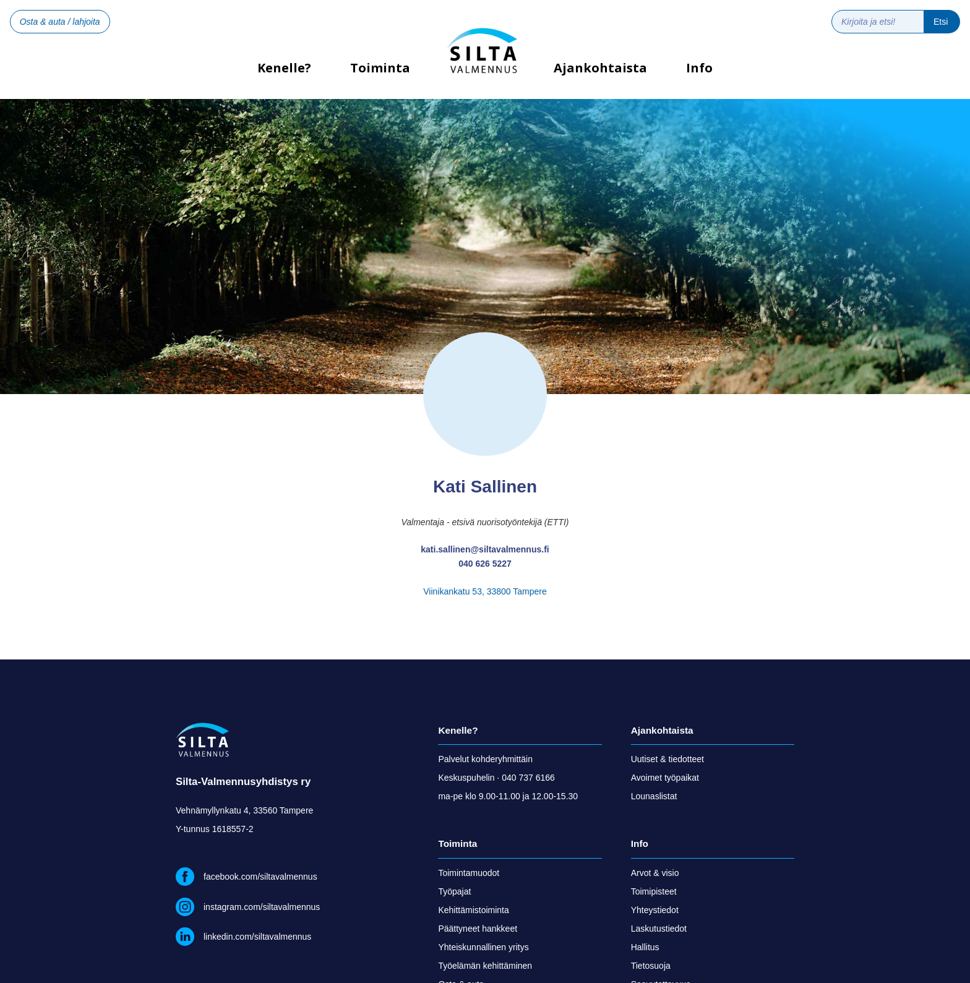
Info (699, 68)
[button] (379, 77)
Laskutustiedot (659, 929)
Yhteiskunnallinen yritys (483, 947)
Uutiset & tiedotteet (667, 759)
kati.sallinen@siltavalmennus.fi (485, 549)
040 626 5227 (485, 564)
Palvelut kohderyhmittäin (485, 759)
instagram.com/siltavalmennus (262, 907)
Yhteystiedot (655, 910)
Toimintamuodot (468, 873)
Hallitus (645, 947)
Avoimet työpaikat (665, 778)
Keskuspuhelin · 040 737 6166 (496, 778)
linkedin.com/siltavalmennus (257, 937)
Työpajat (454, 891)
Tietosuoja (651, 966)
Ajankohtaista (600, 68)
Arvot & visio (655, 873)
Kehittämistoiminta (473, 910)
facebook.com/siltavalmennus (260, 877)
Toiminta (380, 68)
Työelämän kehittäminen (485, 966)
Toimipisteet (654, 891)
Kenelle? (284, 72)
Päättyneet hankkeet (477, 929)
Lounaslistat (654, 796)
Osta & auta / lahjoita (60, 22)
